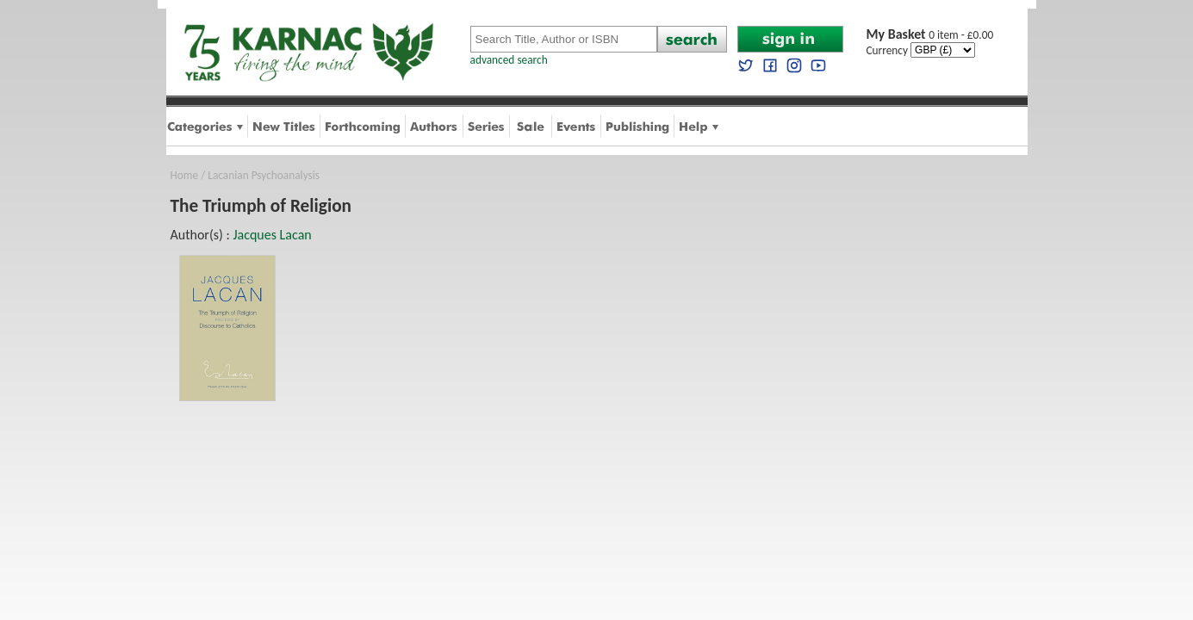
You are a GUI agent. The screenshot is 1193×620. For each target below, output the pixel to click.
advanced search (509, 60)
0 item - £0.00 (930, 35)
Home (185, 175)
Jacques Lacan (272, 234)
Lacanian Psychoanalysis (264, 175)
